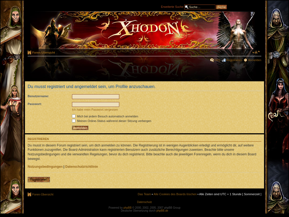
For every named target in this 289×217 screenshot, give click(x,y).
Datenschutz (144, 202)
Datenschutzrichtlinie (81, 167)
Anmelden (254, 60)
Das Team (144, 194)
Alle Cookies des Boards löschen (175, 194)
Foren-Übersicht (43, 52)
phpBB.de (162, 210)
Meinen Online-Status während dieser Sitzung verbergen (111, 120)
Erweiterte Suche (172, 6)
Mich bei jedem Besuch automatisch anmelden (105, 116)
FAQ (217, 60)
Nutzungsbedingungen (45, 167)
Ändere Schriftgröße (256, 52)
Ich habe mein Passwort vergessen (95, 109)
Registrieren (234, 60)
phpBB (128, 207)
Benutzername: (38, 96)
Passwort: (35, 104)
